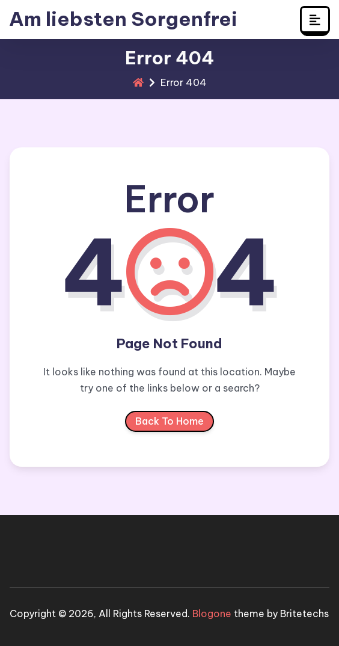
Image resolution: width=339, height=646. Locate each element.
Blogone (211, 614)
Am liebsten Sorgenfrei (123, 19)
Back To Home (169, 423)
